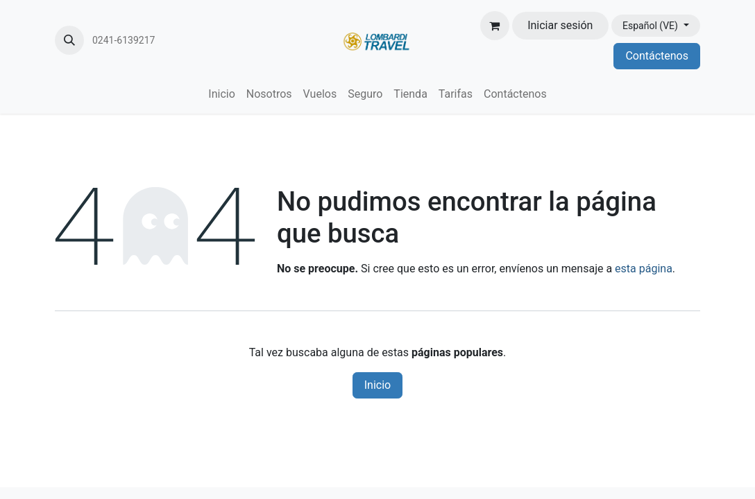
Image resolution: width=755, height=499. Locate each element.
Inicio (377, 385)
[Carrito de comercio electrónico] (494, 25)
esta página (643, 268)
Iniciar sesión (560, 25)
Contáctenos (656, 55)
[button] (69, 40)
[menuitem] (221, 94)
